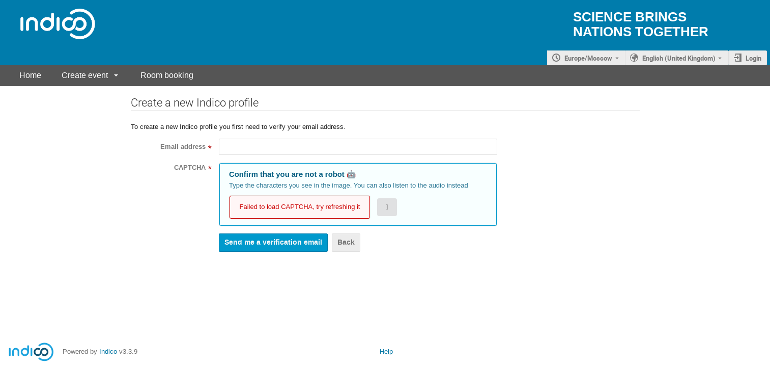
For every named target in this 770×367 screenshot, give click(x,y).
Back (346, 242)
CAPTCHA (190, 167)
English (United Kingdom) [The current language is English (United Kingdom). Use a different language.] (679, 58)
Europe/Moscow (588, 58)
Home (30, 75)
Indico (108, 351)
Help (386, 351)
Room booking (166, 75)
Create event (85, 75)
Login (753, 58)
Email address (183, 146)
